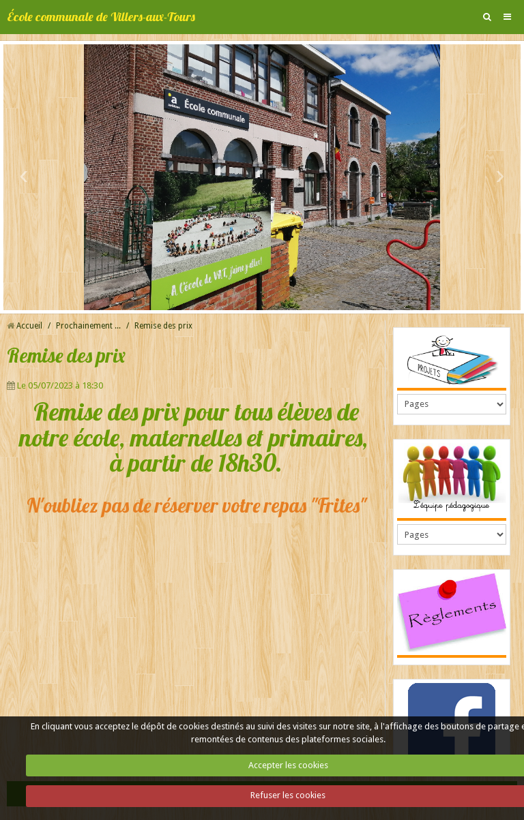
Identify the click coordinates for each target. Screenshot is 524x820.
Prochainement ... (88, 326)
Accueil (29, 326)
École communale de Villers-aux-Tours (101, 17)
